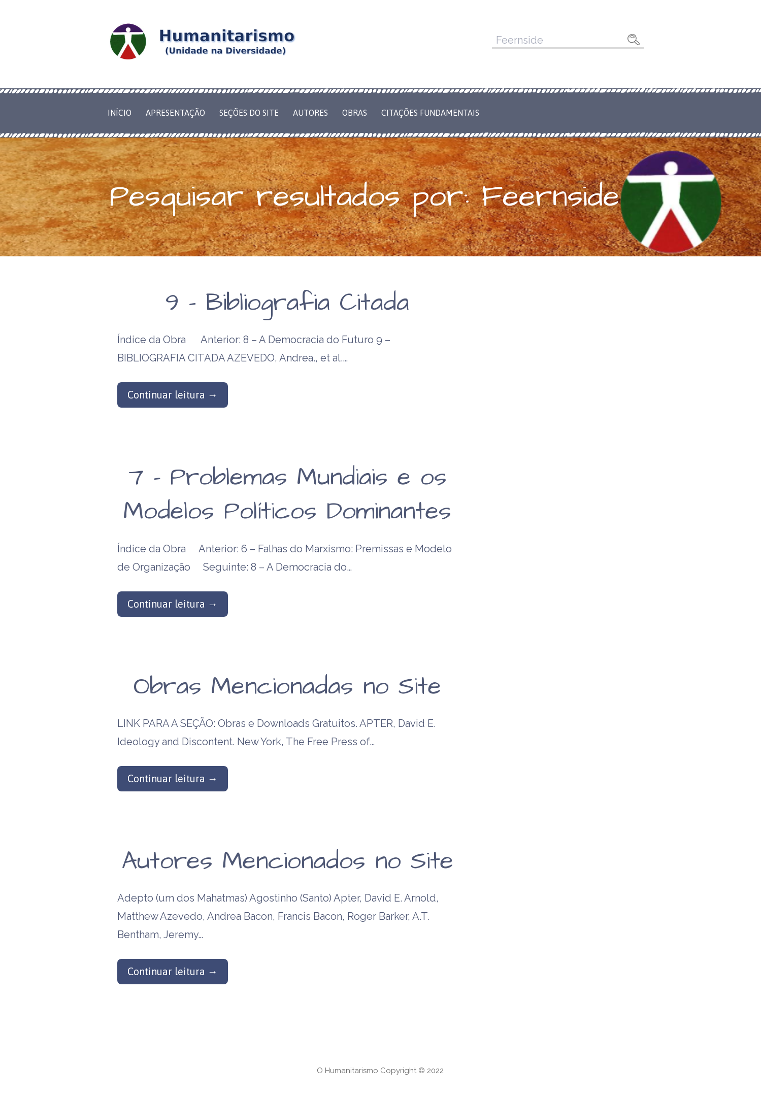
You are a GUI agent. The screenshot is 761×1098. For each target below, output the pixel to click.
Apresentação (175, 112)
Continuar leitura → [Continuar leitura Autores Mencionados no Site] (172, 971)
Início (119, 112)
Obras (354, 112)
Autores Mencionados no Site (287, 861)
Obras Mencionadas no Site (287, 687)
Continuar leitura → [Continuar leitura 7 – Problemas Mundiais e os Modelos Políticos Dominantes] (172, 604)
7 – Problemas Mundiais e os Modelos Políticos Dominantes (287, 494)
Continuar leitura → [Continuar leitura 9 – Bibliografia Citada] (172, 395)
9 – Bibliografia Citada (287, 303)
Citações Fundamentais (430, 112)
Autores (310, 112)
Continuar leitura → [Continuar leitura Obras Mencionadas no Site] (172, 778)
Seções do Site (249, 112)
